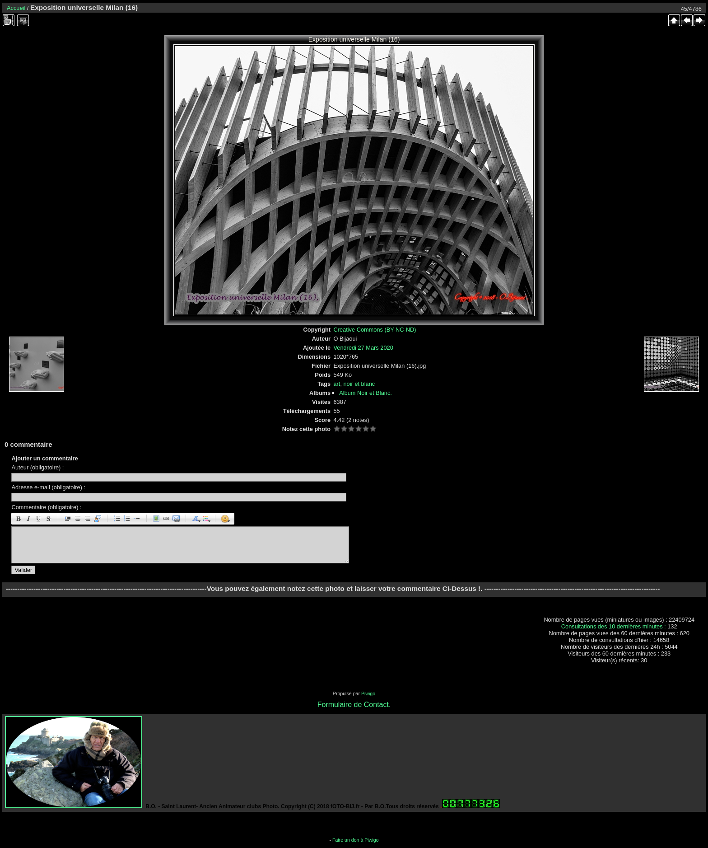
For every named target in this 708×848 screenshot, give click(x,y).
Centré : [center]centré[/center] (78, 519)
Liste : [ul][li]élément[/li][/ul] (117, 519)
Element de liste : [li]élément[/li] (137, 519)
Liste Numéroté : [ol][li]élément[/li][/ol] (127, 519)
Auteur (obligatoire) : (37, 467)
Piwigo (368, 693)
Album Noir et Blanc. (365, 392)
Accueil (16, 8)
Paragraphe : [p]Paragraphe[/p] (68, 519)
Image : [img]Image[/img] (156, 519)
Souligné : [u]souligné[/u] (38, 519)
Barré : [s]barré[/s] (48, 519)
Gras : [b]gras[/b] (18, 519)
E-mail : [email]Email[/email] (176, 519)
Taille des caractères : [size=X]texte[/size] (195, 519)
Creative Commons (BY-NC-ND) (374, 329)
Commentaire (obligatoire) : (46, 507)
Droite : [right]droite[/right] (88, 519)
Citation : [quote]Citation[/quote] (97, 519)
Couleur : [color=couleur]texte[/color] (205, 519)
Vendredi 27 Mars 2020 (363, 347)
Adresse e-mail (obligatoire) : (48, 487)
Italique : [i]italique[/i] (28, 519)
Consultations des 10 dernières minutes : (614, 626)
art (336, 383)
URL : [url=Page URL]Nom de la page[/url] (166, 519)
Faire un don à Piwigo (355, 840)
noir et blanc (359, 383)
